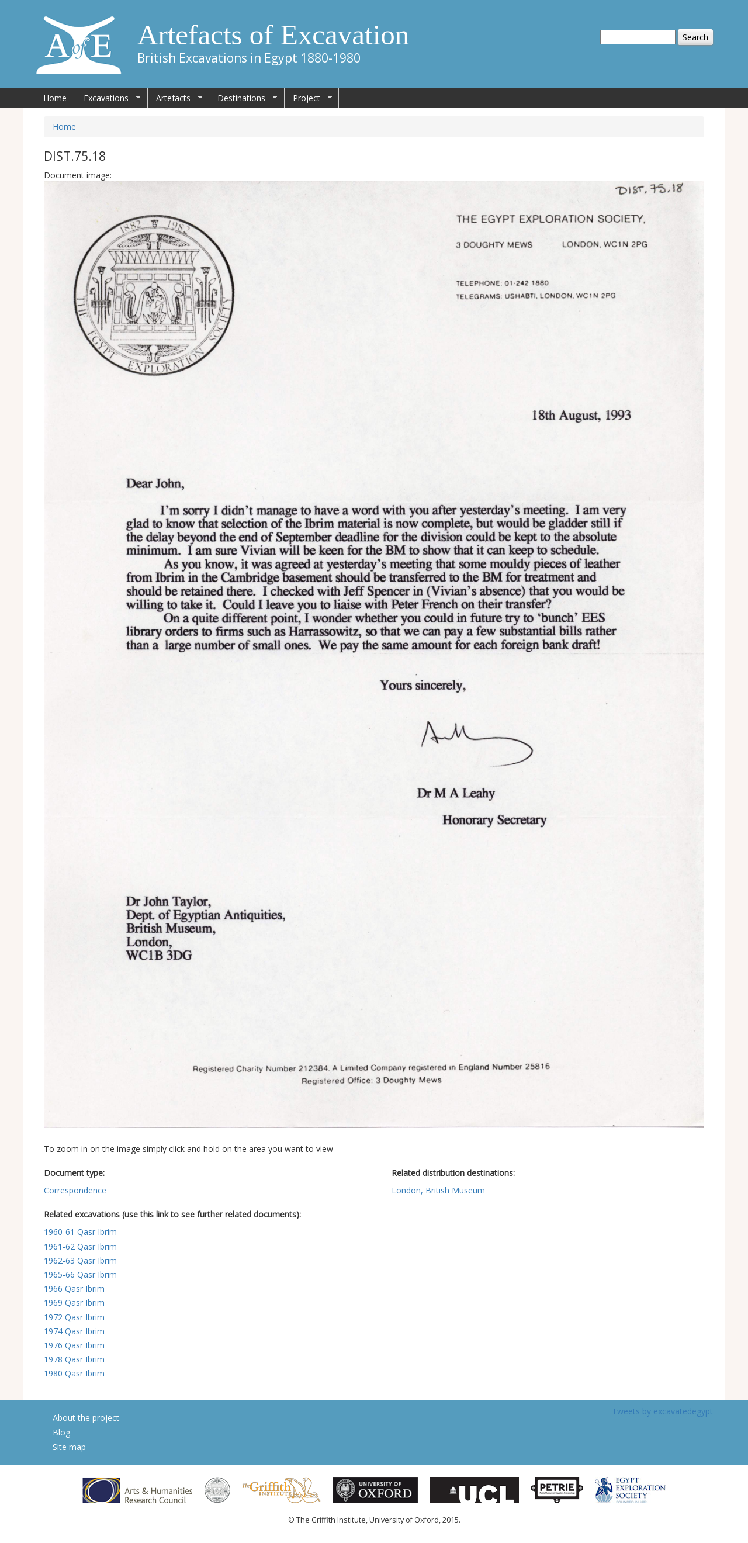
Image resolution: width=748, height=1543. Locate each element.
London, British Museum (438, 1190)
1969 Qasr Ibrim (74, 1302)
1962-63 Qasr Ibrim (80, 1260)
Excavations (108, 98)
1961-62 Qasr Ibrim (80, 1246)
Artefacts (175, 98)
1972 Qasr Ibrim (74, 1317)
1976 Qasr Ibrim (74, 1345)
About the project (86, 1417)
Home (55, 97)
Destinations (243, 98)
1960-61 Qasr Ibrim (80, 1231)
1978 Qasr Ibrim (74, 1359)
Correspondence (75, 1190)
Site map (69, 1446)
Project (309, 98)
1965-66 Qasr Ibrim (80, 1274)
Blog (61, 1432)
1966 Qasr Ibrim (74, 1288)
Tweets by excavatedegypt (662, 1411)
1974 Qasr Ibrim (74, 1331)
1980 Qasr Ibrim (74, 1373)
